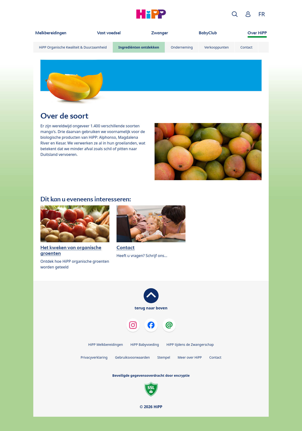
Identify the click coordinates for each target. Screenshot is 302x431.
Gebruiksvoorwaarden (132, 357)
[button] (235, 14)
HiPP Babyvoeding (145, 344)
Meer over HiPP (190, 357)
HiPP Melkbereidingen (105, 344)
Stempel (163, 357)
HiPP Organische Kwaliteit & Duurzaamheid (73, 47)
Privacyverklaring (94, 357)
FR (261, 14)
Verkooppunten (217, 47)
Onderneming (182, 47)
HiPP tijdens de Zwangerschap (190, 344)
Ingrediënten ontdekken (138, 47)
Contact (246, 47)
